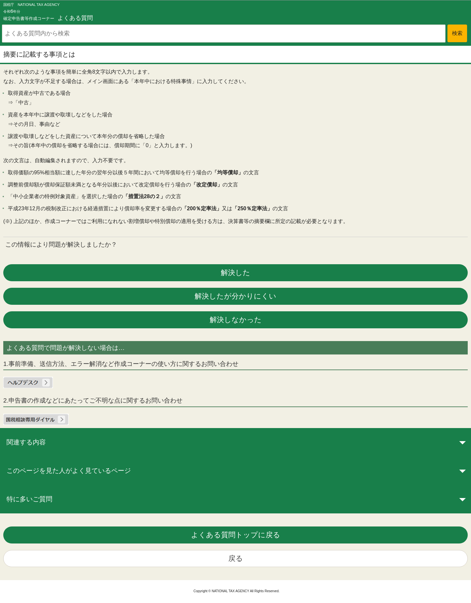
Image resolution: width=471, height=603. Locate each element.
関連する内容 (26, 442)
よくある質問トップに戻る (235, 535)
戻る (235, 558)
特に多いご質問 (29, 499)
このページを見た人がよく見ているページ (69, 470)
